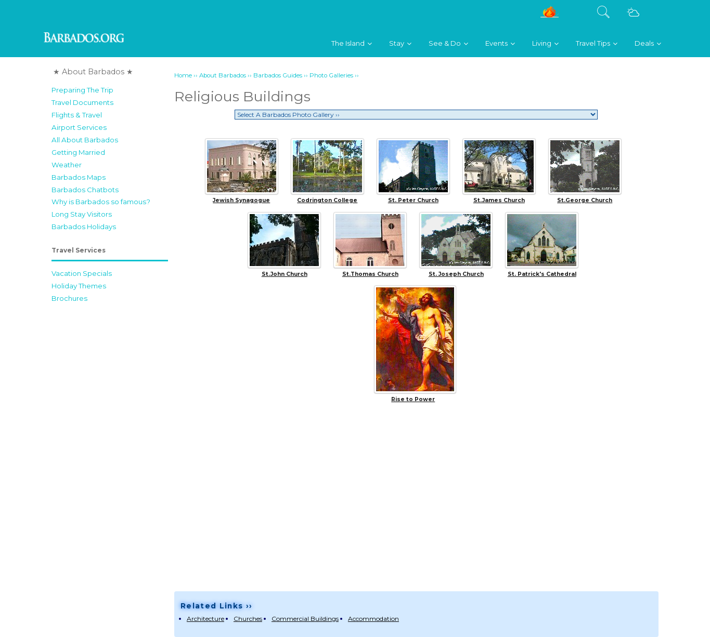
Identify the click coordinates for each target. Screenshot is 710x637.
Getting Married (78, 152)
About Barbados (222, 75)
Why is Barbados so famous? (100, 201)
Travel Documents (82, 102)
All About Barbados (84, 140)
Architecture (205, 618)
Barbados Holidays (83, 226)
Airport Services (79, 127)
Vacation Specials (81, 273)
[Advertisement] (109, 464)
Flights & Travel (76, 115)
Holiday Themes (78, 286)
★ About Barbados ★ (93, 71)
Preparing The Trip (82, 90)
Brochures (69, 298)
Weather (66, 165)
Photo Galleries (331, 75)
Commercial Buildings (305, 618)
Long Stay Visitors (81, 214)
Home (183, 75)
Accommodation (373, 618)
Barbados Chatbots (85, 189)
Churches (248, 618)
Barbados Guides (277, 75)
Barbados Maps (78, 177)
